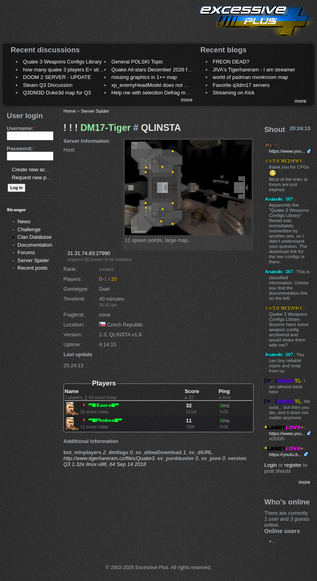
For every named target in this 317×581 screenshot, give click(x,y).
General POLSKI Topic (137, 62)
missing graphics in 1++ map (144, 77)
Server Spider (33, 260)
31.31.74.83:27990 (88, 253)
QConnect (93, 259)
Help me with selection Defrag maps (152, 93)
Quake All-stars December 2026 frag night (159, 70)
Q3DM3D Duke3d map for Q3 (57, 93)
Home (69, 110)
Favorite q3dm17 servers (241, 85)
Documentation (34, 245)
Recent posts (32, 268)
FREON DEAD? (231, 62)
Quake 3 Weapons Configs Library (62, 62)
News (24, 221)
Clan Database (34, 237)
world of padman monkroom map (250, 77)
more (187, 100)
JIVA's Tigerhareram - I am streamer (254, 70)
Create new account (35, 170)
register (293, 465)
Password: (21, 148)
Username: (22, 128)
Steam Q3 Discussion (48, 85)
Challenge (29, 229)
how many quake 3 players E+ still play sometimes (80, 70)
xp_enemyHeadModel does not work (153, 85)
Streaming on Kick (234, 93)
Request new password (38, 177)
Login (270, 465)
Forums (26, 252)
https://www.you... (287, 150)
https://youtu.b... (285, 454)
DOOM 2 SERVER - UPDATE (57, 77)
